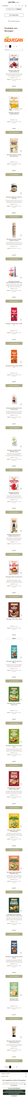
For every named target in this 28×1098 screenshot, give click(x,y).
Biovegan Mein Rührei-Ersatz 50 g (14, 746)
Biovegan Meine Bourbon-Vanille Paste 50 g (14, 1041)
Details (14, 638)
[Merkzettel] (19, 5)
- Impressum (14, 1095)
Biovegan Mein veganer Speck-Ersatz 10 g (14, 788)
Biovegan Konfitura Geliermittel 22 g (14, 493)
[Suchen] (16, 5)
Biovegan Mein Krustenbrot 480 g (14, 662)
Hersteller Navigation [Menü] (14, 21)
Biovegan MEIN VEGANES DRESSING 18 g (14, 873)
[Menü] (5, 5)
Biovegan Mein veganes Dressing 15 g (14, 830)
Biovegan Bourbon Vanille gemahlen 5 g (14, 155)
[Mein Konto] (22, 5)
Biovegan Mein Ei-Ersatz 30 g (14, 577)
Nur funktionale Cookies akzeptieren (14, 1090)
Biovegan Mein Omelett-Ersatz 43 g (14, 704)
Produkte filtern (14, 15)
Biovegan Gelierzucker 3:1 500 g (14, 366)
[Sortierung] (14, 49)
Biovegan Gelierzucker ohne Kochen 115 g (14, 408)
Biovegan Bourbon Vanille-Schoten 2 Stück (14, 240)
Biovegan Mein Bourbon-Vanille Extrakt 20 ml (14, 535)
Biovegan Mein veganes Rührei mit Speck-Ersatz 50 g (14, 915)
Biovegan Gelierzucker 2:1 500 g (14, 324)
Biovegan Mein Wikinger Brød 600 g (14, 957)
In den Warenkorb (14, 90)
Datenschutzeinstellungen (14, 1088)
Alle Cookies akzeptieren (14, 1093)
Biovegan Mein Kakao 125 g (14, 619)
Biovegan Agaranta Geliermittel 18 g (14, 113)
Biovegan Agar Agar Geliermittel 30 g (14, 71)
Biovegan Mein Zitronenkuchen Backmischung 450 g (14, 999)
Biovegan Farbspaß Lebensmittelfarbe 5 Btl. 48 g (14, 282)
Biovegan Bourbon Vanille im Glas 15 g (14, 197)
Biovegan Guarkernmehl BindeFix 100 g (14, 451)
